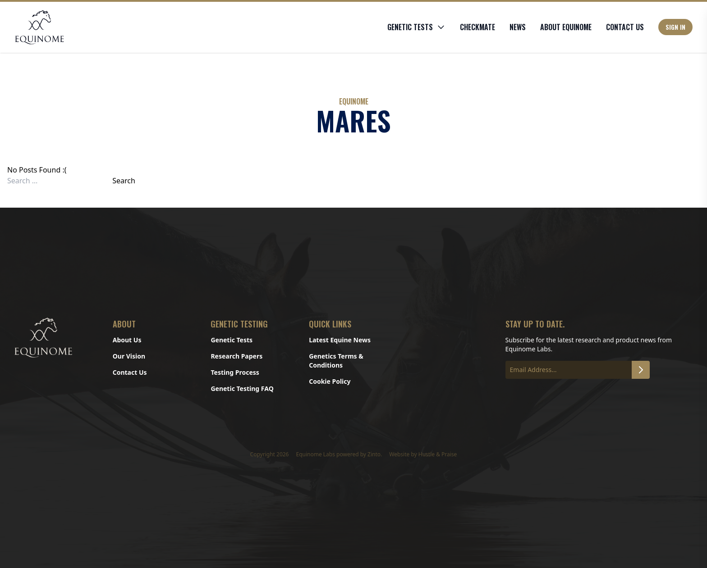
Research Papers (236, 356)
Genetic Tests (231, 340)
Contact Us (625, 27)
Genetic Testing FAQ (242, 388)
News (518, 27)
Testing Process (235, 372)
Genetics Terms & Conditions (336, 360)
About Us (127, 340)
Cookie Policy (329, 381)
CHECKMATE (477, 27)
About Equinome (566, 27)
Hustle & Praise (437, 454)
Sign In (675, 27)
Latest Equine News (340, 340)
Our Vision (129, 356)
